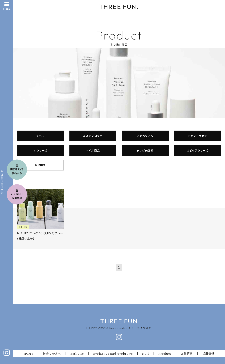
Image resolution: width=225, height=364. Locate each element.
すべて (40, 136)
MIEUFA (40, 165)
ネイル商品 (93, 150)
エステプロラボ (92, 136)
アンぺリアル (145, 136)
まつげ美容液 (145, 150)
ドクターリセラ (197, 136)
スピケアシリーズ (197, 150)
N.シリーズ (40, 150)
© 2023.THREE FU (2, 181)
